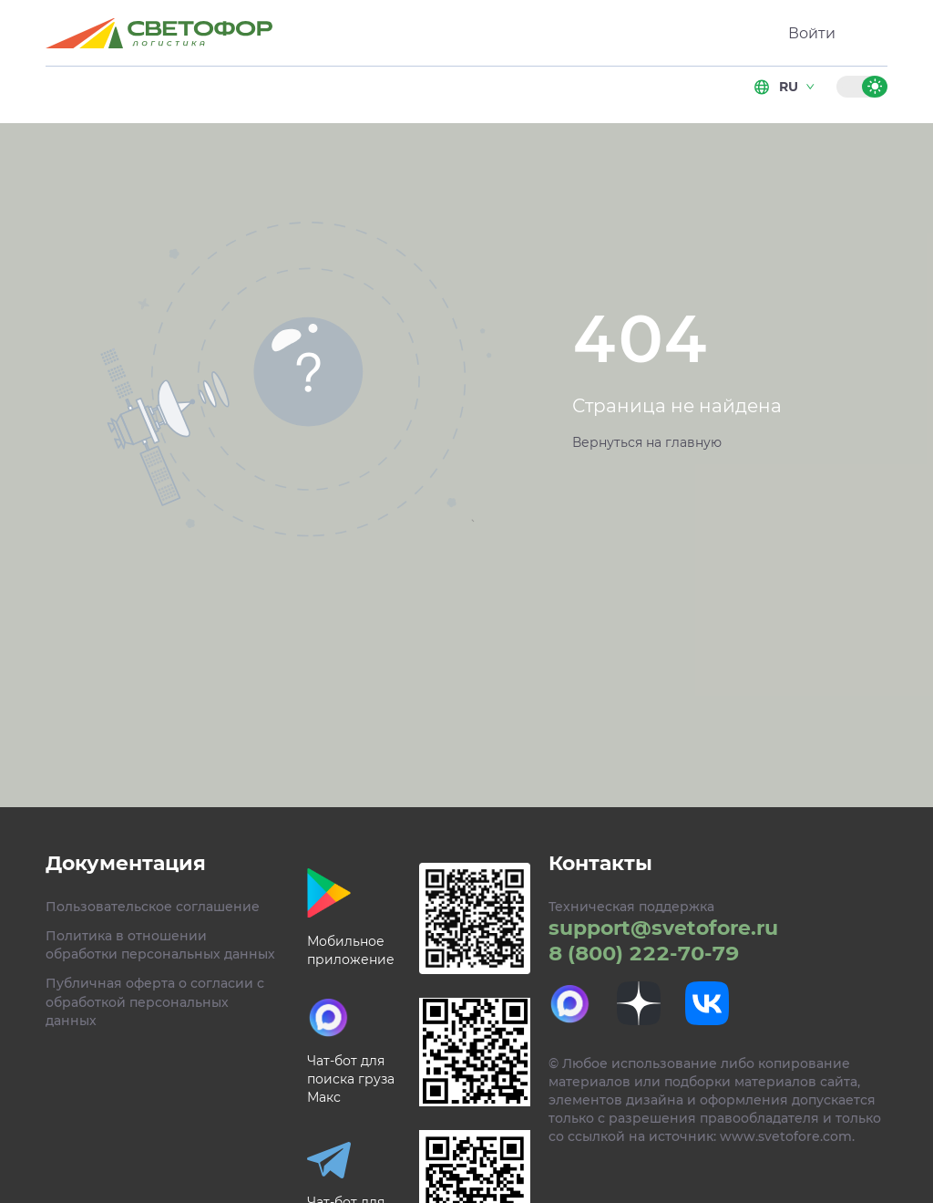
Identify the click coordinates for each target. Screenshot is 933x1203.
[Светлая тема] (874, 87)
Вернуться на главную (647, 442)
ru (785, 86)
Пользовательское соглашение (153, 906)
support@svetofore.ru (663, 928)
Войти (812, 33)
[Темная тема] (849, 87)
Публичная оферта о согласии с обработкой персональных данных (155, 1001)
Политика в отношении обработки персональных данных (160, 945)
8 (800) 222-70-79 (644, 953)
